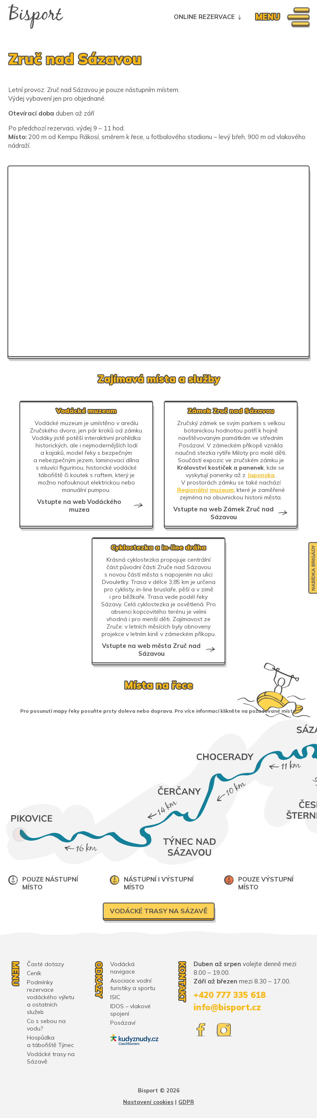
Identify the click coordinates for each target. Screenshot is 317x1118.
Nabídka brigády (313, 568)
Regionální (192, 490)
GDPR (186, 1102)
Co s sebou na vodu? (46, 1024)
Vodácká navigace (122, 967)
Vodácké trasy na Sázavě (159, 911)
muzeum (222, 490)
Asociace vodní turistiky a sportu (132, 984)
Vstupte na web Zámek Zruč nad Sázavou (223, 513)
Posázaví (122, 1022)
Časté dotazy (45, 964)
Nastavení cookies (148, 1102)
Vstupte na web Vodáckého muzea (79, 505)
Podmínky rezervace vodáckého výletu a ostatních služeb (50, 997)
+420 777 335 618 (229, 995)
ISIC (115, 997)
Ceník (34, 973)
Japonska (260, 475)
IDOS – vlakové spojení (130, 1009)
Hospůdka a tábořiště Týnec (50, 1041)
